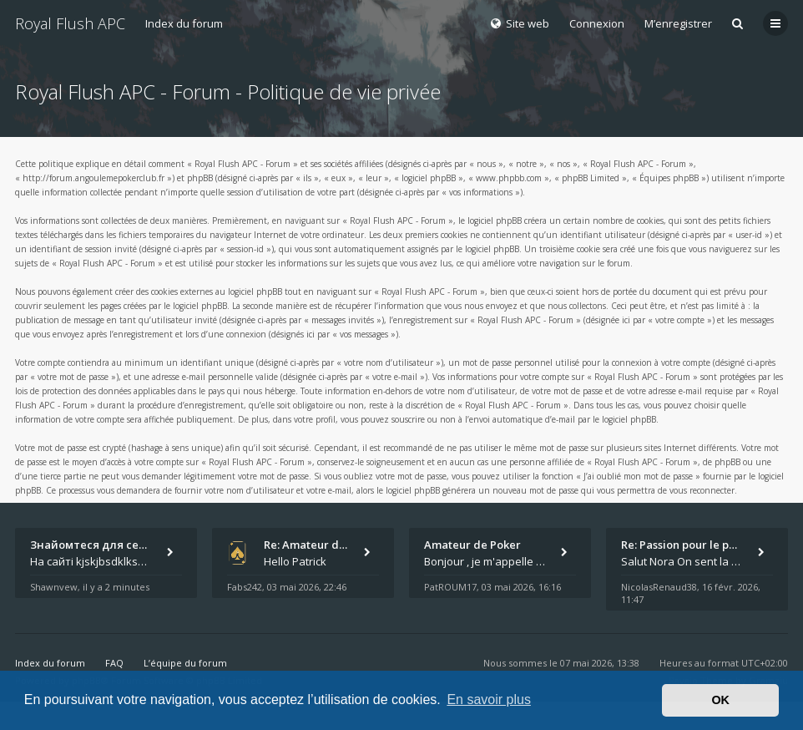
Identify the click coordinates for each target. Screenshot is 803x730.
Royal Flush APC (70, 23)
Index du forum (184, 23)
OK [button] (720, 700)
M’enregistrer (678, 23)
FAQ (114, 662)
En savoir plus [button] (489, 699)
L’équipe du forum (185, 662)
